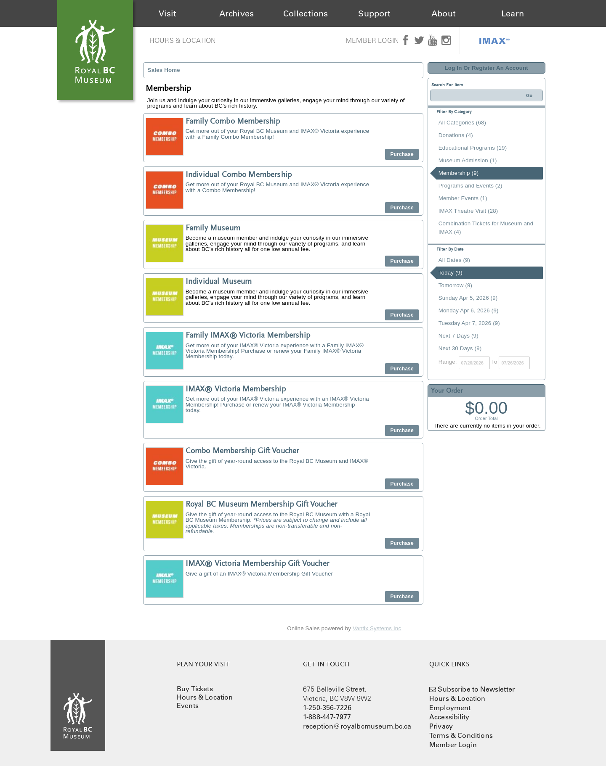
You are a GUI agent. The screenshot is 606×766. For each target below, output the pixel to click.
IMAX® (494, 40)
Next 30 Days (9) (460, 348)
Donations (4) (456, 135)
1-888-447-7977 (327, 717)
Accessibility (449, 717)
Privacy (441, 726)
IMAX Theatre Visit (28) (468, 211)
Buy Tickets (195, 688)
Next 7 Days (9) (458, 336)
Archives (236, 13)
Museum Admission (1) (468, 160)
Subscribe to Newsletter (476, 689)
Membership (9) (459, 173)
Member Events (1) (463, 198)
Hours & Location (182, 40)
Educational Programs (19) (473, 148)
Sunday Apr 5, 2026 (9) (468, 298)
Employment (450, 707)
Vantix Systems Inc (377, 628)
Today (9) (450, 272)
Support (374, 13)
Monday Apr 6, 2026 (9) (469, 310)
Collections (305, 13)
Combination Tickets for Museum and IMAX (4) (486, 227)
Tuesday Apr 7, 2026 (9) (469, 323)
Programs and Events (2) (470, 185)
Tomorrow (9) (455, 285)
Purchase (401, 154)
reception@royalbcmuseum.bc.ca (357, 726)
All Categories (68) (462, 122)
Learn (512, 13)
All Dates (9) (454, 260)
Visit (168, 13)
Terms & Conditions (461, 735)
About (443, 13)
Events (188, 705)
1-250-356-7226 (327, 707)
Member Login (372, 40)
